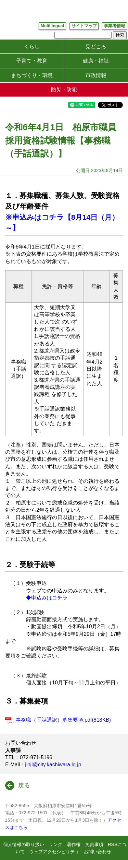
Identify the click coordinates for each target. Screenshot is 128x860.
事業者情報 (114, 25)
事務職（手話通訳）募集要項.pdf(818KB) (63, 720)
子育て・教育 (31, 61)
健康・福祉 (96, 61)
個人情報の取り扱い (23, 844)
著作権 (74, 844)
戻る (24, 785)
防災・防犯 (64, 89)
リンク (55, 844)
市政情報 (95, 75)
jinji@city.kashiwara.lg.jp (53, 764)
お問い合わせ (97, 851)
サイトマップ (84, 25)
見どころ (95, 46)
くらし (32, 46)
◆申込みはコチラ (47, 597)
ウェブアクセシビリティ (54, 851)
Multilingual (52, 25)
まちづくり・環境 (32, 75)
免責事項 (94, 844)
